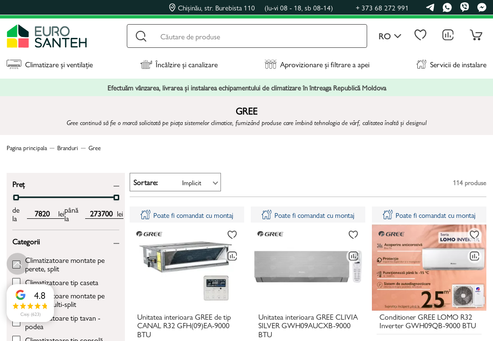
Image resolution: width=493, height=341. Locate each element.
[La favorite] (232, 235)
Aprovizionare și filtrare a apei (317, 64)
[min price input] (42, 213)
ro (390, 36)
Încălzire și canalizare (179, 64)
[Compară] (232, 256)
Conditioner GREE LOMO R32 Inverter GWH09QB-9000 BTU (427, 322)
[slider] (16, 197)
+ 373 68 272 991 (382, 7)
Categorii (26, 241)
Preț (18, 183)
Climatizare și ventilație (50, 64)
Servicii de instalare (451, 64)
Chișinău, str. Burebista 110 (251, 7)
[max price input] (101, 213)
